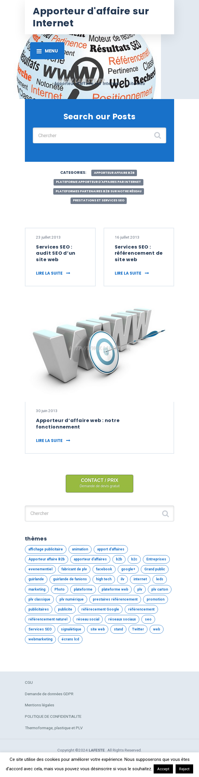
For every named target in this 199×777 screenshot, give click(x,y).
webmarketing (40, 639)
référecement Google (100, 609)
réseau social (87, 619)
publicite (65, 609)
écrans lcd (70, 639)
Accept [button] (163, 769)
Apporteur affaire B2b (114, 173)
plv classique (39, 599)
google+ (128, 569)
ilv (122, 579)
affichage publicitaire (45, 549)
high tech (103, 579)
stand (118, 629)
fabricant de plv (74, 569)
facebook (104, 569)
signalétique (71, 629)
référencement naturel (47, 619)
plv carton (159, 589)
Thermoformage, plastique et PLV (54, 727)
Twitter (138, 629)
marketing (36, 589)
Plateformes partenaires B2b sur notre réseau (99, 191)
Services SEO (40, 629)
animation (80, 549)
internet (140, 579)
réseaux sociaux (122, 619)
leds (159, 579)
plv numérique (71, 599)
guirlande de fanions (70, 579)
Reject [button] (184, 769)
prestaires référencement (115, 599)
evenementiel (40, 569)
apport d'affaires (110, 549)
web (156, 629)
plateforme (83, 589)
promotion (155, 599)
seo (148, 619)
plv (139, 589)
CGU (29, 682)
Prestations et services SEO (98, 200)
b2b (119, 559)
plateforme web (115, 589)
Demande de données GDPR (49, 693)
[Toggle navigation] (47, 50)
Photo (59, 589)
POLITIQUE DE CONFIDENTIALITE (53, 716)
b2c (134, 559)
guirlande (36, 579)
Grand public (154, 569)
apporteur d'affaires (90, 559)
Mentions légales (39, 705)
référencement (141, 609)
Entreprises (156, 559)
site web (97, 629)
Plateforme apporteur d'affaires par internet (98, 182)
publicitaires (38, 609)
